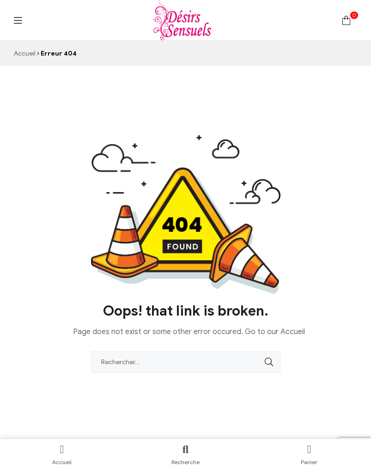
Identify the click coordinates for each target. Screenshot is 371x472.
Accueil (25, 53)
